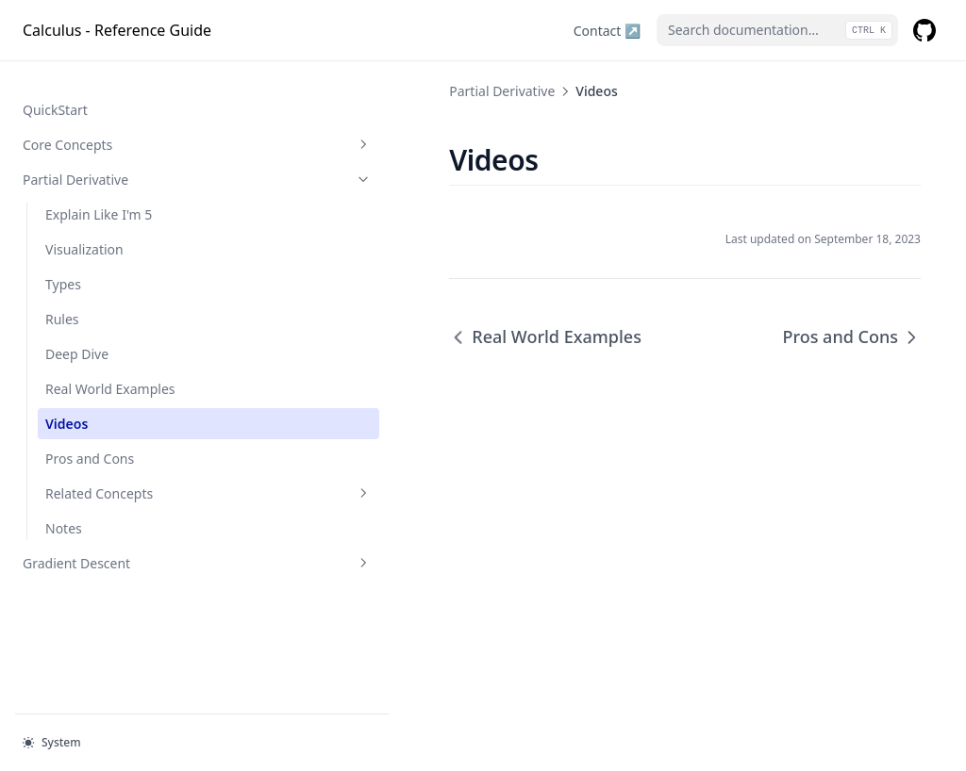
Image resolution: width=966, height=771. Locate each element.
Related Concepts (127, 475)
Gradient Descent (116, 544)
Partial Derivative (116, 161)
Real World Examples (110, 370)
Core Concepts (116, 126)
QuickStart (55, 91)
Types (63, 265)
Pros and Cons (89, 440)
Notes (63, 509)
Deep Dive (76, 335)
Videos (66, 405)
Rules (62, 300)
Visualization (84, 230)
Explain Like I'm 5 (98, 196)
